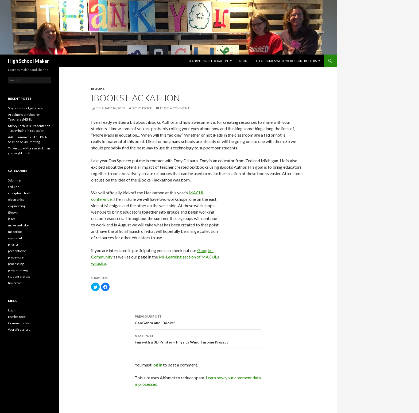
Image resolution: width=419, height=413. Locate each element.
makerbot (15, 232)
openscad (15, 238)
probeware (16, 257)
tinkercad (15, 283)
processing (16, 264)
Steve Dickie (142, 108)
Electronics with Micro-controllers (286, 61)
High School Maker (28, 61)
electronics (16, 200)
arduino (13, 187)
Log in (12, 310)
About (244, 61)
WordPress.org (19, 329)
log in (157, 364)
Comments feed (20, 323)
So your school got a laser (26, 108)
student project (19, 277)
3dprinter (15, 180)
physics (13, 244)
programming (18, 270)
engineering (16, 206)
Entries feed (17, 317)
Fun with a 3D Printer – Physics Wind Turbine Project (198, 338)
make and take (18, 225)
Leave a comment (174, 108)
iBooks (97, 89)
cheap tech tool (19, 193)
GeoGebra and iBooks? (198, 319)
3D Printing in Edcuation (208, 61)
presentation (17, 251)
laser (11, 219)
